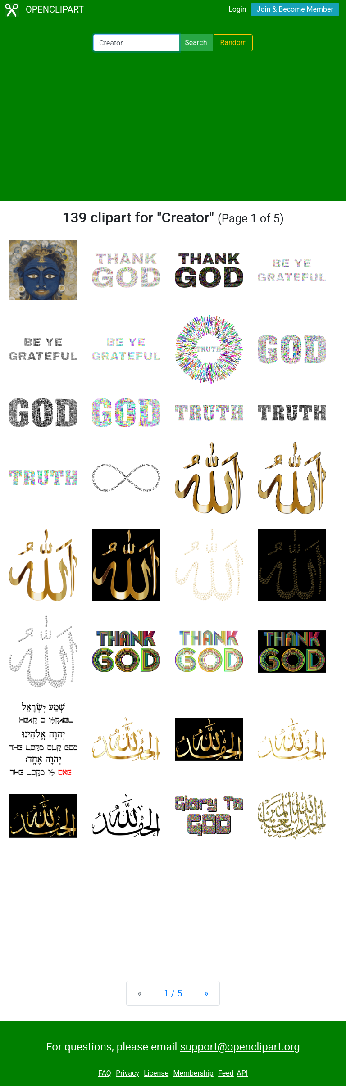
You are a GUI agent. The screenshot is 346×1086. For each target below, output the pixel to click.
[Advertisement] (173, 126)
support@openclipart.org (240, 1047)
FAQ (104, 1073)
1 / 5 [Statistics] (173, 993)
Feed (226, 1073)
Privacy (127, 1073)
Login (237, 9)
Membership (193, 1073)
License (156, 1073)
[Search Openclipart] (136, 42)
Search (196, 42)
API (242, 1073)
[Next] (206, 993)
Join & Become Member (295, 9)
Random (233, 42)
